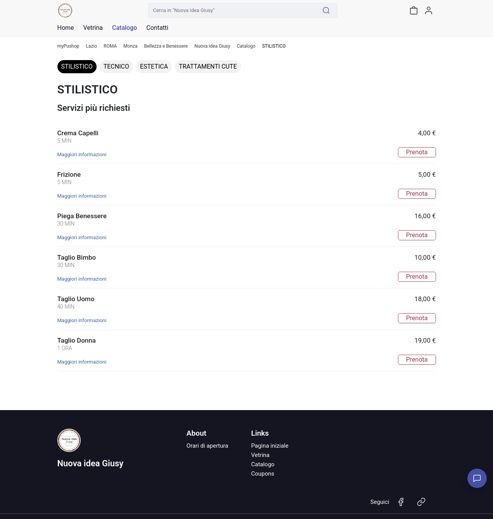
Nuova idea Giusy (212, 46)
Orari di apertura (207, 445)
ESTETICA (154, 66)
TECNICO (116, 66)
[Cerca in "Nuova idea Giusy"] (232, 10)
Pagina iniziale (269, 445)
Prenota (417, 152)
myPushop (68, 46)
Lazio (91, 46)
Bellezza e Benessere (166, 46)
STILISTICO (77, 66)
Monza (130, 46)
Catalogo (124, 28)
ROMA (110, 46)
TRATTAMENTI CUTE (208, 66)
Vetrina (260, 455)
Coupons (262, 473)
